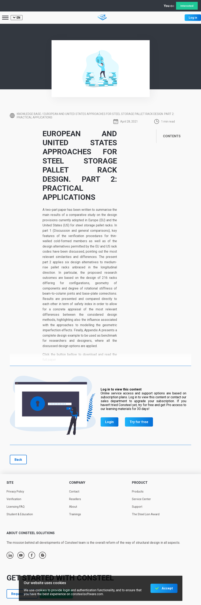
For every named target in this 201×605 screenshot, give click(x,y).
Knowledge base (29, 114)
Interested (186, 5)
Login (109, 422)
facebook (32, 555)
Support (137, 506)
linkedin (10, 555)
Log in (193, 17)
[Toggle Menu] (5, 17)
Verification (14, 499)
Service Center (141, 499)
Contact (74, 491)
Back (18, 460)
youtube (21, 555)
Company (77, 483)
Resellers (75, 499)
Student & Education (20, 514)
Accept (167, 588)
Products (138, 491)
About (73, 506)
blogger (42, 555)
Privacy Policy (15, 491)
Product (140, 483)
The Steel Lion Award (145, 514)
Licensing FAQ (16, 506)
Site (10, 483)
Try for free (139, 422)
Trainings (75, 514)
